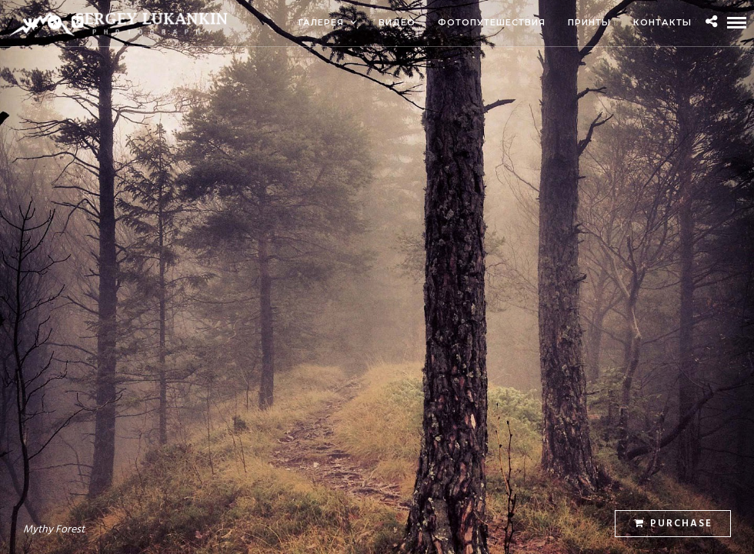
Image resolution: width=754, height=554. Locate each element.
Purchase (673, 524)
